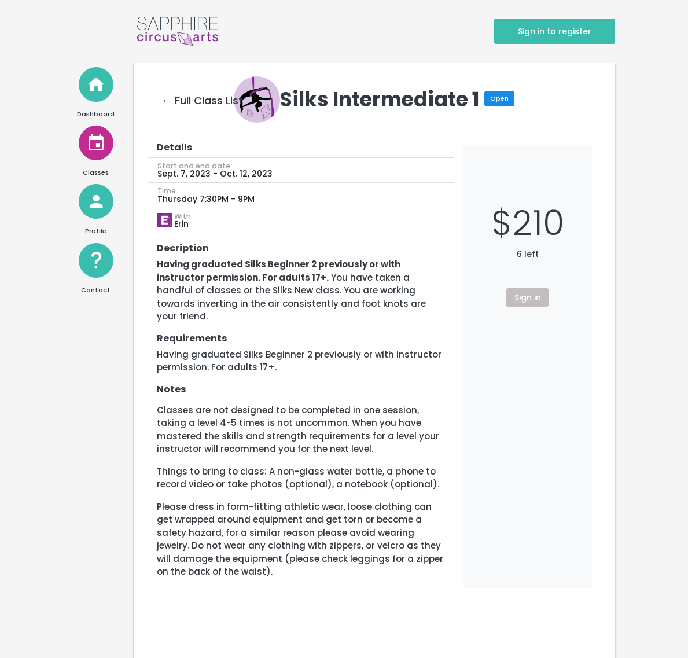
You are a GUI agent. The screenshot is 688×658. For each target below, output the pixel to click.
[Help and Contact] (96, 260)
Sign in (527, 297)
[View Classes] (96, 143)
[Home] (96, 84)
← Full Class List (202, 100)
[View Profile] (96, 201)
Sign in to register (554, 31)
